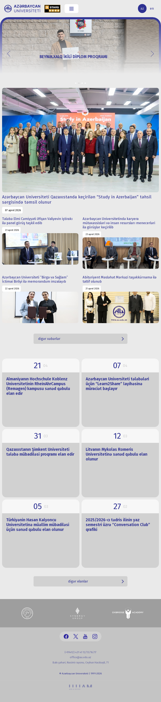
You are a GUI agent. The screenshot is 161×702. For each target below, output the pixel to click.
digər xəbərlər (49, 339)
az (142, 8)
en (152, 8)
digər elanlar (78, 581)
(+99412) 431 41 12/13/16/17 (80, 652)
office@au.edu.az (80, 657)
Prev (10, 53)
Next (151, 53)
